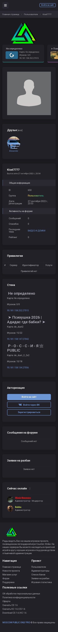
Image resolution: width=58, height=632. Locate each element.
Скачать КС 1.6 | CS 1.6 (13, 609)
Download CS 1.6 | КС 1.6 (14, 613)
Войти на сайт (47, 5)
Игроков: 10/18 (14, 361)
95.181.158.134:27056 (18, 367)
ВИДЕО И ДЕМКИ (36, 230)
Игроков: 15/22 (14, 333)
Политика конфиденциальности (18, 597)
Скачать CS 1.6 (10, 605)
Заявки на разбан (40, 578)
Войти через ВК (29, 405)
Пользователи (31, 14)
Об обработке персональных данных (21, 593)
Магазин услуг (9, 574)
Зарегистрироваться (29, 412)
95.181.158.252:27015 (29, 58)
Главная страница (10, 14)
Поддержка (8, 582)
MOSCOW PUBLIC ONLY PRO (16, 622)
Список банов (38, 574)
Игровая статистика (41, 582)
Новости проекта (11, 571)
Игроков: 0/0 (24, 55)
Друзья (14, 130)
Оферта (6, 601)
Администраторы (40, 571)
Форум (5, 578)
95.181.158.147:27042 (18, 339)
